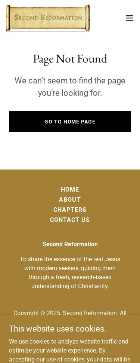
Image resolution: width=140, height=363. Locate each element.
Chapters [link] (70, 209)
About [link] (70, 199)
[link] (48, 18)
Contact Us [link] (70, 219)
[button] (129, 17)
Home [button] (70, 189)
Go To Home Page (69, 122)
